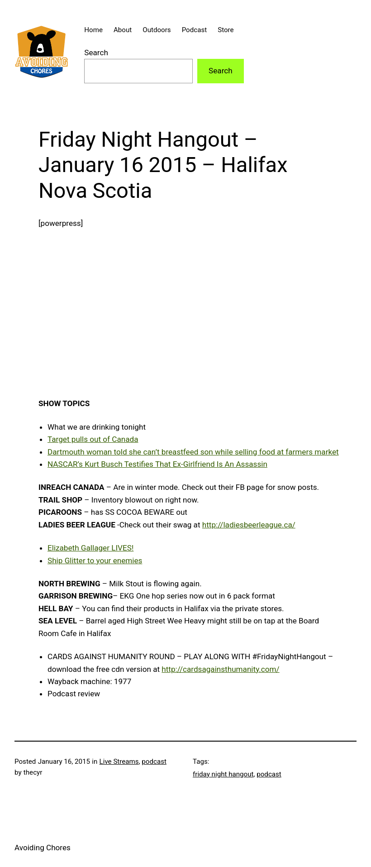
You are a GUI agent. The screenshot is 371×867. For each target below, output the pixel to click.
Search (96, 52)
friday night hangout (223, 774)
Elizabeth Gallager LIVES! (90, 547)
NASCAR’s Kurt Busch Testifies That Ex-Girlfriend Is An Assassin (157, 464)
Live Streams (119, 761)
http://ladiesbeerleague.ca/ (248, 524)
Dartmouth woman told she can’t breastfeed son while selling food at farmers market (193, 451)
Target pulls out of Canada (93, 439)
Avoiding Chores (42, 847)
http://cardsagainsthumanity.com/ (220, 669)
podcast (154, 761)
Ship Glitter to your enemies (95, 560)
